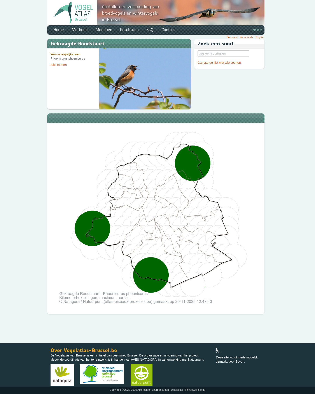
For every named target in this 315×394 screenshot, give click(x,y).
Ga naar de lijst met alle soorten (219, 62)
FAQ (150, 29)
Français (232, 37)
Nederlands (246, 37)
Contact (168, 29)
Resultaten (129, 29)
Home (58, 29)
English (260, 37)
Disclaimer (177, 389)
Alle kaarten (59, 65)
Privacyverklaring (195, 389)
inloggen (257, 30)
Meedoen (104, 29)
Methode (80, 29)
